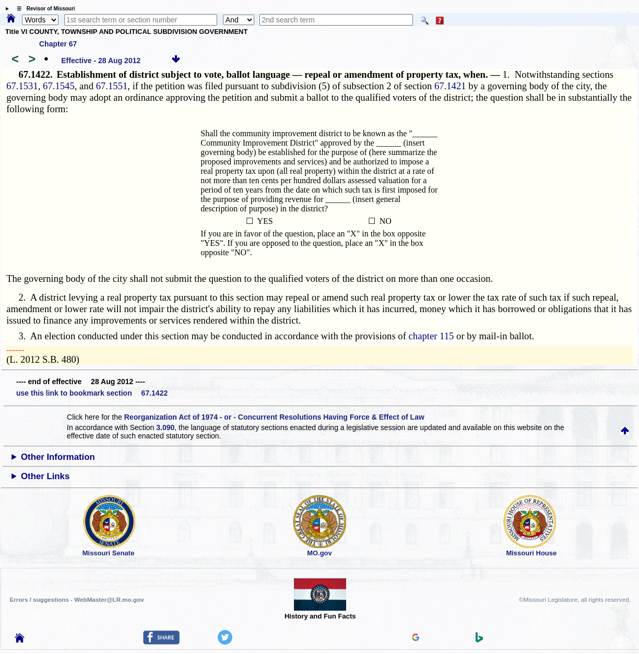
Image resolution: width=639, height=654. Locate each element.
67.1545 (59, 85)
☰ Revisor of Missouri (43, 8)
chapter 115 (431, 335)
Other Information (58, 457)
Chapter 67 (58, 44)
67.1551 (112, 85)
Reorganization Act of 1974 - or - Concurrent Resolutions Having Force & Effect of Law (274, 417)
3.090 (165, 427)
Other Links (45, 476)
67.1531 (22, 85)
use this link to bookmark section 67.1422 (92, 393)
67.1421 (450, 85)
